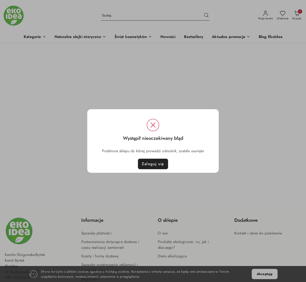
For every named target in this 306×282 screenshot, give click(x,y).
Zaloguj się (153, 164)
